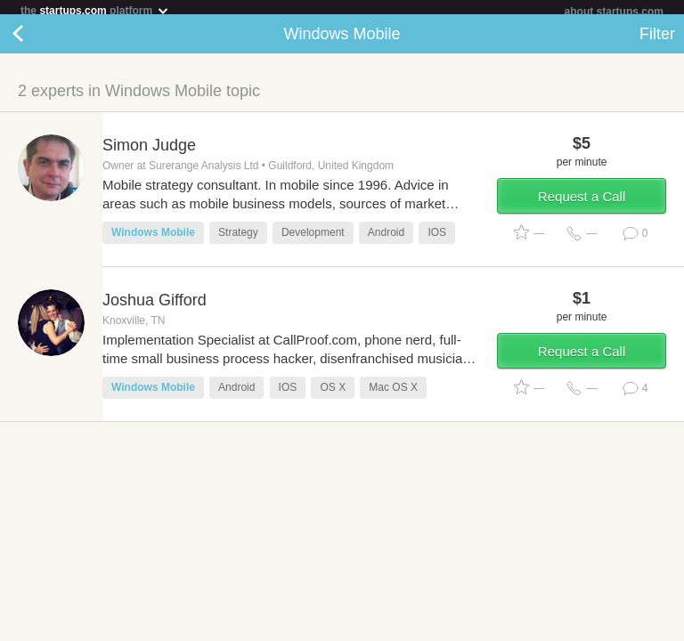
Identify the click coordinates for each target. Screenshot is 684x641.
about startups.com (614, 11)
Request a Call (581, 203)
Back (35, 41)
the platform (95, 10)
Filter (657, 41)
